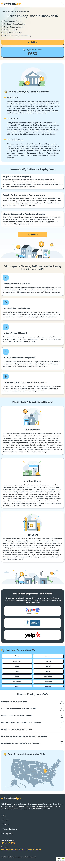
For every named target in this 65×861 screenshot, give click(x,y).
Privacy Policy (8, 834)
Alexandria (48, 656)
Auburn (48, 666)
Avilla (48, 671)
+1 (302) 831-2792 (8, 843)
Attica (17, 666)
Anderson (16, 661)
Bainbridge (48, 676)
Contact (6, 824)
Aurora (16, 671)
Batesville (48, 681)
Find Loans (11, 11)
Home (3, 11)
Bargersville (17, 681)
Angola (48, 661)
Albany (16, 656)
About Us (6, 820)
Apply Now (32, 42)
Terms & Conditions (10, 829)
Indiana (19, 11)
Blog (4, 815)
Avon (17, 676)
